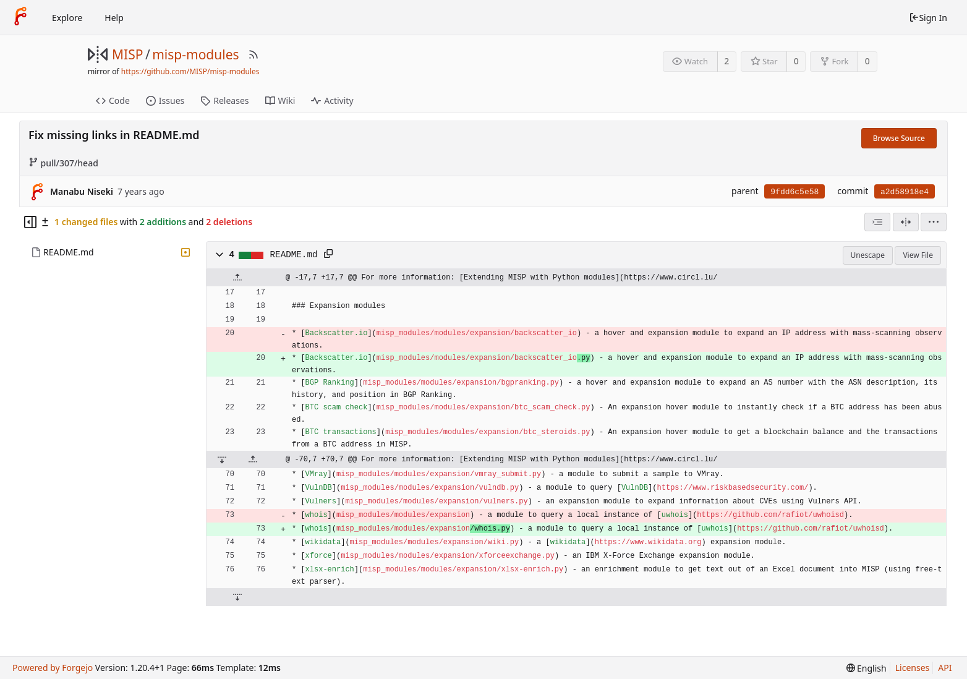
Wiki (280, 100)
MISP (127, 54)
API (945, 667)
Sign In (928, 17)
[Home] (20, 17)
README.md (68, 252)
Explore (67, 17)
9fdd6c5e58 (794, 192)
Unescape (868, 255)
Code (113, 100)
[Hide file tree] (30, 222)
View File (918, 255)
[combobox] (877, 222)
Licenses (912, 667)
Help (114, 17)
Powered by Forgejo (52, 667)
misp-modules (195, 54)
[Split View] (906, 222)
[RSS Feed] (253, 54)
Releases (224, 100)
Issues (165, 100)
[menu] (934, 222)
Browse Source (899, 138)
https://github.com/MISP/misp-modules (190, 71)
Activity (332, 100)
